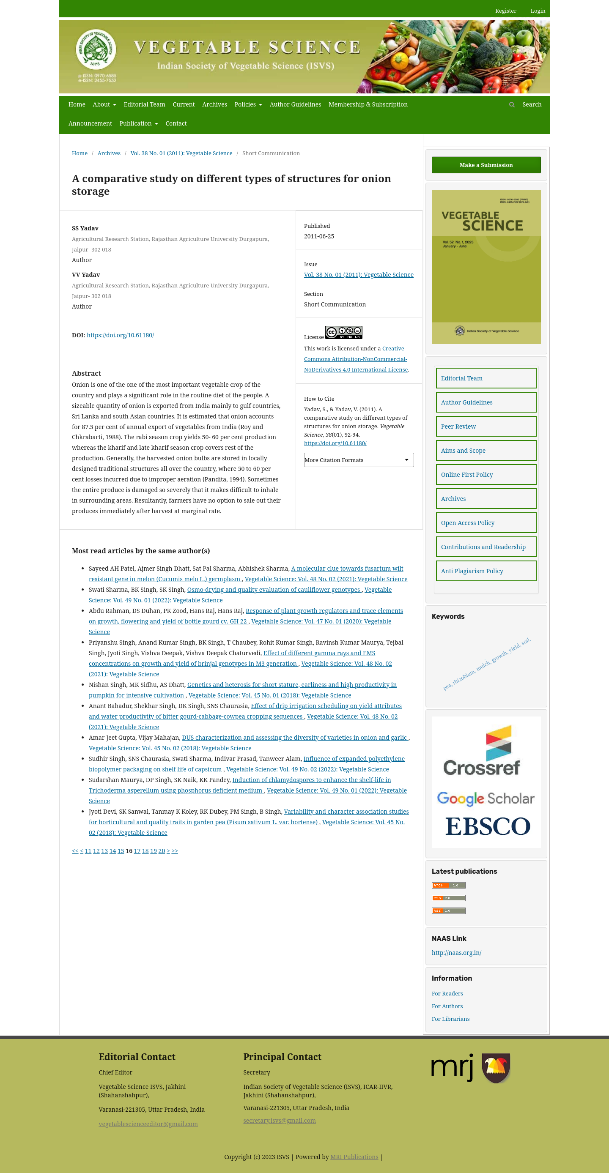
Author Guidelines (295, 104)
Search (525, 104)
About (102, 104)
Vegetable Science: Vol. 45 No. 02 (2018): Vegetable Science (170, 748)
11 (88, 851)
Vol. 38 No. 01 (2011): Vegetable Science (182, 153)
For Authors (447, 1006)
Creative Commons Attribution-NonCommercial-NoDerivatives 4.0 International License (356, 359)
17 (137, 851)
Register (505, 10)
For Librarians (451, 1019)
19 (153, 851)
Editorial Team (144, 104)
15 (121, 851)
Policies (246, 104)
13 (104, 851)
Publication (137, 123)
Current (184, 104)
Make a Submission (486, 165)
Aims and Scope (463, 450)
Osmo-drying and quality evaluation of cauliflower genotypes (274, 589)
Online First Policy (467, 474)
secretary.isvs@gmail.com (279, 1120)
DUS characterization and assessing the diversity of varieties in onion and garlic (295, 737)
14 (113, 851)
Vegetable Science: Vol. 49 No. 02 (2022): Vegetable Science (307, 769)
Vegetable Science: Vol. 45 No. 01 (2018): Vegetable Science (270, 695)
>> (174, 851)
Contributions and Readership (483, 547)
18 (145, 851)
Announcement (90, 123)
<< (75, 851)
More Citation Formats (333, 460)
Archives (214, 104)
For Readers (447, 993)
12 (96, 851)
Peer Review (458, 426)
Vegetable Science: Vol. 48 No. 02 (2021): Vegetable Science (326, 579)
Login (538, 10)
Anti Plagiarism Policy (472, 571)
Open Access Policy (467, 523)
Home (77, 104)
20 (162, 851)
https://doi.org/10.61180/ (120, 335)
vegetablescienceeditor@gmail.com (148, 1124)
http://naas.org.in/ (456, 953)
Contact (176, 123)
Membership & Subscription (368, 104)
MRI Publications (354, 1157)
